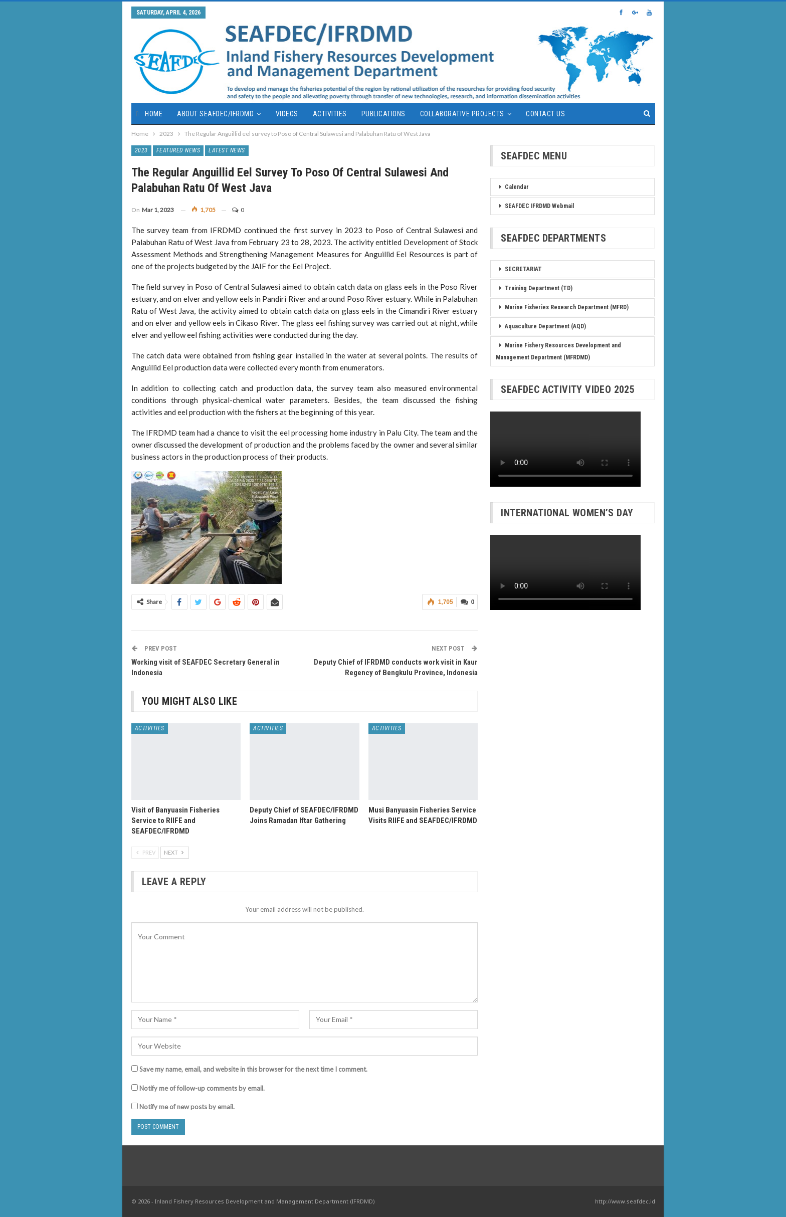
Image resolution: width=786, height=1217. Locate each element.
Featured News (178, 150)
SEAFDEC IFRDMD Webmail (539, 206)
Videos (287, 114)
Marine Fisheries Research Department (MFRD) (567, 307)
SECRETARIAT (523, 269)
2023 (141, 150)
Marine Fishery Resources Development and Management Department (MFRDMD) (558, 351)
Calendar (517, 186)
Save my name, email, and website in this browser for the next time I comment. (253, 1069)
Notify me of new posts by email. (187, 1107)
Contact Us (545, 114)
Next (174, 852)
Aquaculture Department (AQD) (545, 326)
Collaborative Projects (462, 114)
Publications (383, 114)
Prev (145, 852)
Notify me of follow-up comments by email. (202, 1088)
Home (153, 114)
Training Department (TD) (538, 288)
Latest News (227, 150)
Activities (330, 114)
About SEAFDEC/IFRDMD (215, 114)
